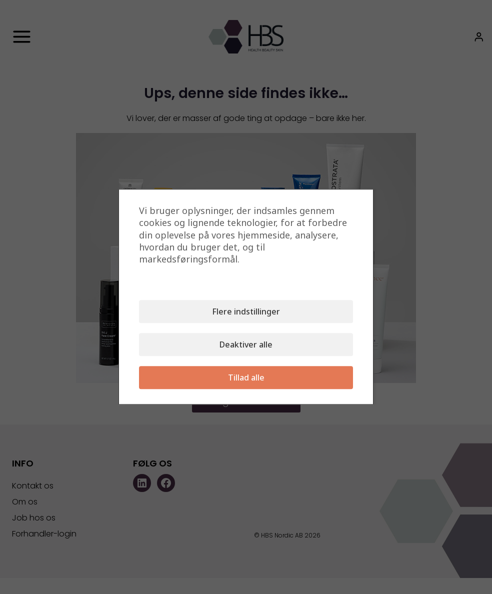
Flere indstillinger (246, 312)
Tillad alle (246, 378)
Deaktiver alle (246, 345)
